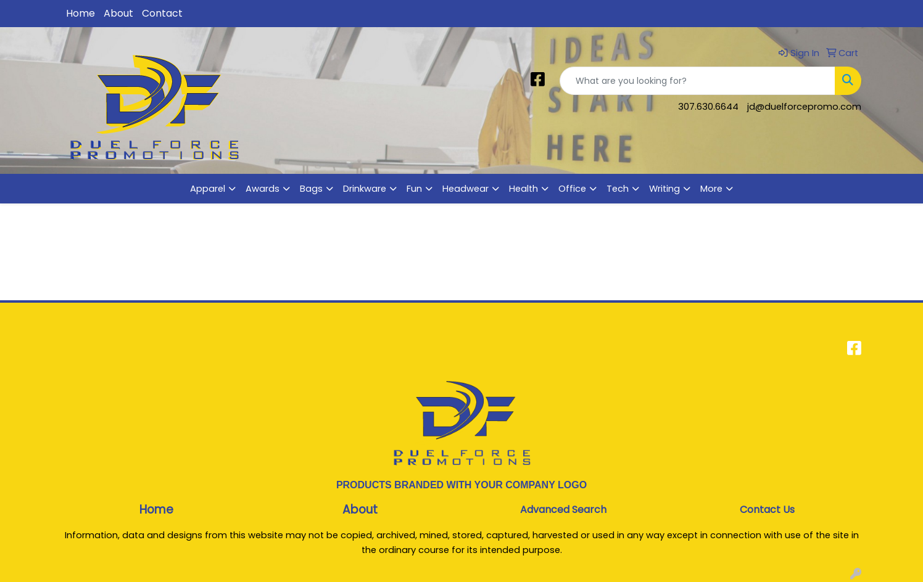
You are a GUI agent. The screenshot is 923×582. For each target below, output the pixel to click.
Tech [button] (617, 188)
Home (80, 13)
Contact (162, 13)
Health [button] (523, 188)
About (118, 13)
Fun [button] (414, 188)
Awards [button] (262, 188)
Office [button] (572, 188)
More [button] (711, 188)
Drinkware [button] (364, 188)
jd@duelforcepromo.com (804, 106)
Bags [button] (311, 188)
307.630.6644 (708, 106)
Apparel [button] (207, 188)
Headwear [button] (465, 188)
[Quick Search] (697, 81)
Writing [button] (664, 188)
